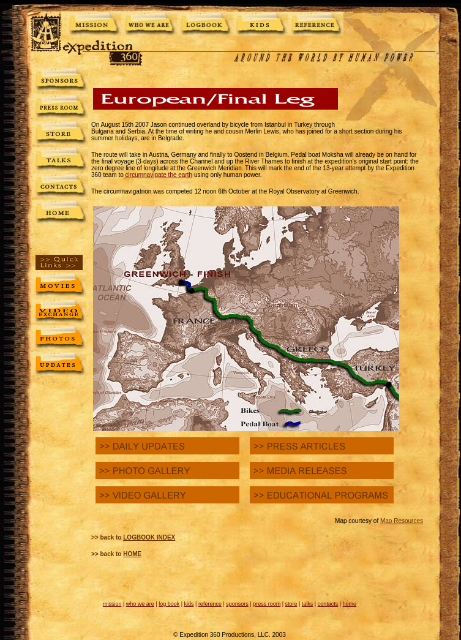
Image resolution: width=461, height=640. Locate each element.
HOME (132, 554)
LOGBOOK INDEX (149, 537)
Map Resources (401, 521)
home (350, 604)
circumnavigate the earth (159, 174)
